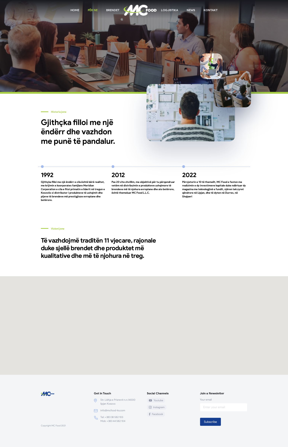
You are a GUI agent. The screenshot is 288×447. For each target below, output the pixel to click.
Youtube (156, 400)
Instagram (157, 407)
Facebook (156, 414)
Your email (223, 403)
